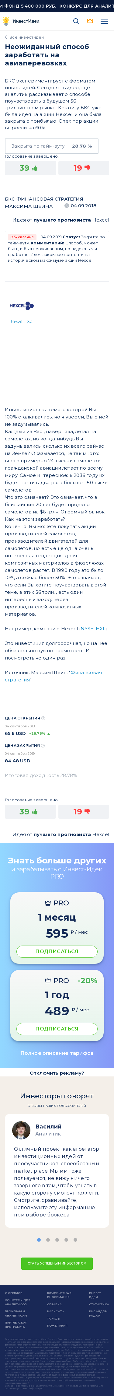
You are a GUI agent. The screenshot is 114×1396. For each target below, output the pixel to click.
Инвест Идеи (95, 1295)
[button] (39, 1240)
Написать (55, 1311)
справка (54, 1304)
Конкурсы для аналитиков (17, 1302)
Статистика (99, 1304)
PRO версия (90, 21)
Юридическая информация (59, 1295)
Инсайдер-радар (98, 1313)
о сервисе (13, 1293)
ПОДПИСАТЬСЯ (56, 951)
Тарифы (53, 1318)
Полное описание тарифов (57, 1053)
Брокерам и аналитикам (16, 1313)
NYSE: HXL (93, 629)
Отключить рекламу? (57, 1073)
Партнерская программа (16, 1324)
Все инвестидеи (26, 37)
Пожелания (57, 1325)
